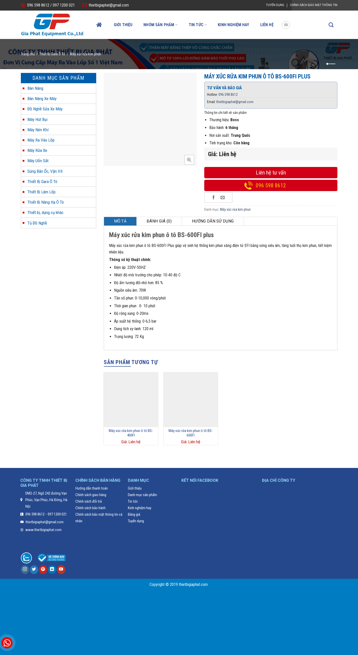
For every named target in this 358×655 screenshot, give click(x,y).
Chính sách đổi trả (88, 501)
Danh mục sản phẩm (142, 495)
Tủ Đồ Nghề (37, 223)
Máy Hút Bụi (37, 119)
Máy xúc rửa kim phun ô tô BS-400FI (131, 432)
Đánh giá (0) (159, 221)
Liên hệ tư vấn (271, 172)
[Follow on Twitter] (34, 569)
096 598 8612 (271, 185)
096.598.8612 (228, 95)
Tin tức (198, 24)
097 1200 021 (63, 5)
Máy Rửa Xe (37, 150)
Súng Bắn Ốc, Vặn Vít (45, 171)
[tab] (120, 221)
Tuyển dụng (275, 5)
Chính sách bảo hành (90, 508)
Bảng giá (134, 514)
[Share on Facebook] (214, 197)
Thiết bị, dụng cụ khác (45, 212)
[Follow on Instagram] (25, 569)
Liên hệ (267, 24)
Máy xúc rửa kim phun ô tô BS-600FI (191, 432)
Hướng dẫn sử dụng (213, 221)
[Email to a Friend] (223, 197)
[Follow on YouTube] (61, 569)
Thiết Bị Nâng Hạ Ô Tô (45, 202)
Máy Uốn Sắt (37, 160)
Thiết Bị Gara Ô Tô (52, 54)
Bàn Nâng (35, 88)
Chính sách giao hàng (90, 495)
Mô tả (120, 221)
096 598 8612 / (39, 5)
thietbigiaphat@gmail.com (109, 5)
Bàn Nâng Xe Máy (42, 98)
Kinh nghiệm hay (233, 24)
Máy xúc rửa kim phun (85, 54)
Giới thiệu (123, 24)
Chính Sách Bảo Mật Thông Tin (313, 5)
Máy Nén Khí (37, 129)
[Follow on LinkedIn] (52, 569)
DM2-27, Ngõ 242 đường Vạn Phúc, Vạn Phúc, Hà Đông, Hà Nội (46, 500)
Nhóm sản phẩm (160, 24)
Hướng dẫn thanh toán (91, 488)
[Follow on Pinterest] (43, 569)
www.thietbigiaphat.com (43, 530)
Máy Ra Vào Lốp (41, 140)
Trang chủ (28, 54)
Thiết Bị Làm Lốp (41, 191)
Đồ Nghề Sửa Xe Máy (45, 108)
